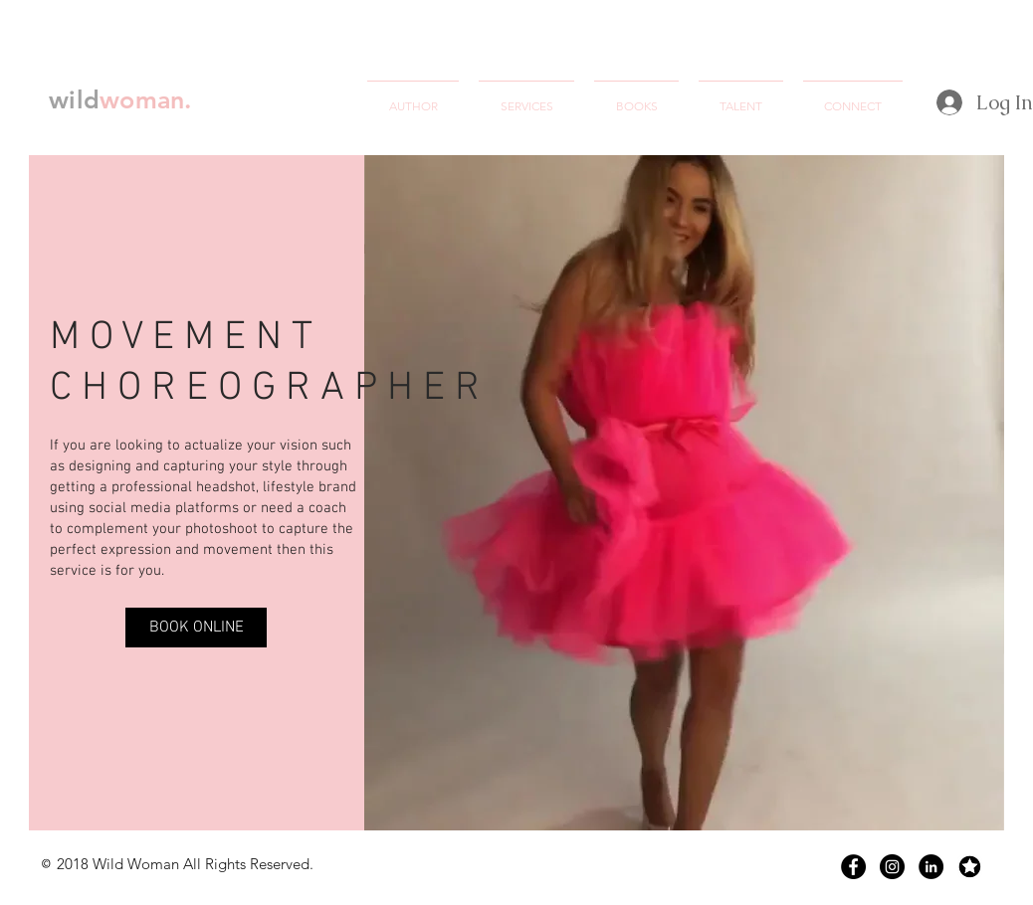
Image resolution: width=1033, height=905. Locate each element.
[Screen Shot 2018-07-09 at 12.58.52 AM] (969, 866)
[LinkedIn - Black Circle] (931, 866)
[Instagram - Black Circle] (892, 866)
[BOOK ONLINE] (196, 627)
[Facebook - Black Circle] (853, 866)
